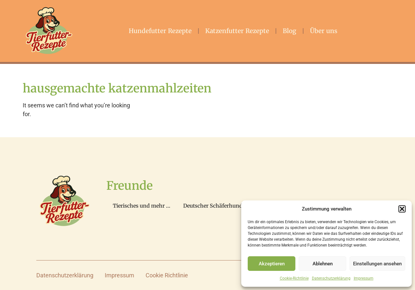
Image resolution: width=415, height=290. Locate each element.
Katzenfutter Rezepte (237, 31)
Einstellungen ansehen (377, 264)
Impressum (364, 278)
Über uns (324, 31)
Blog (289, 31)
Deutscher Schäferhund (213, 205)
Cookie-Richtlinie (294, 278)
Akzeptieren (272, 264)
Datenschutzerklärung (331, 278)
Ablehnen (323, 264)
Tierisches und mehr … (141, 205)
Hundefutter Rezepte (160, 31)
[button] (402, 209)
